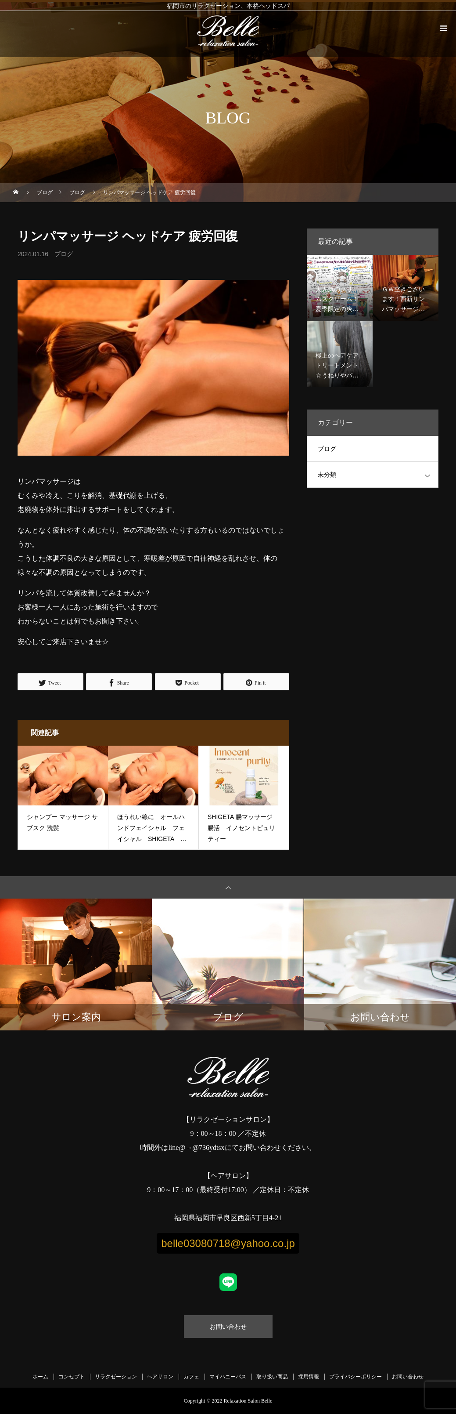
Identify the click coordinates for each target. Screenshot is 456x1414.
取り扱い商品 (272, 1377)
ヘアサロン (160, 1377)
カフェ (191, 1377)
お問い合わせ (228, 1326)
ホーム (40, 1377)
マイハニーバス (227, 1377)
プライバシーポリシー (355, 1377)
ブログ (63, 253)
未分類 (327, 474)
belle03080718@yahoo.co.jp (228, 1243)
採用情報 (308, 1377)
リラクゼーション (116, 1377)
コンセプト (71, 1377)
